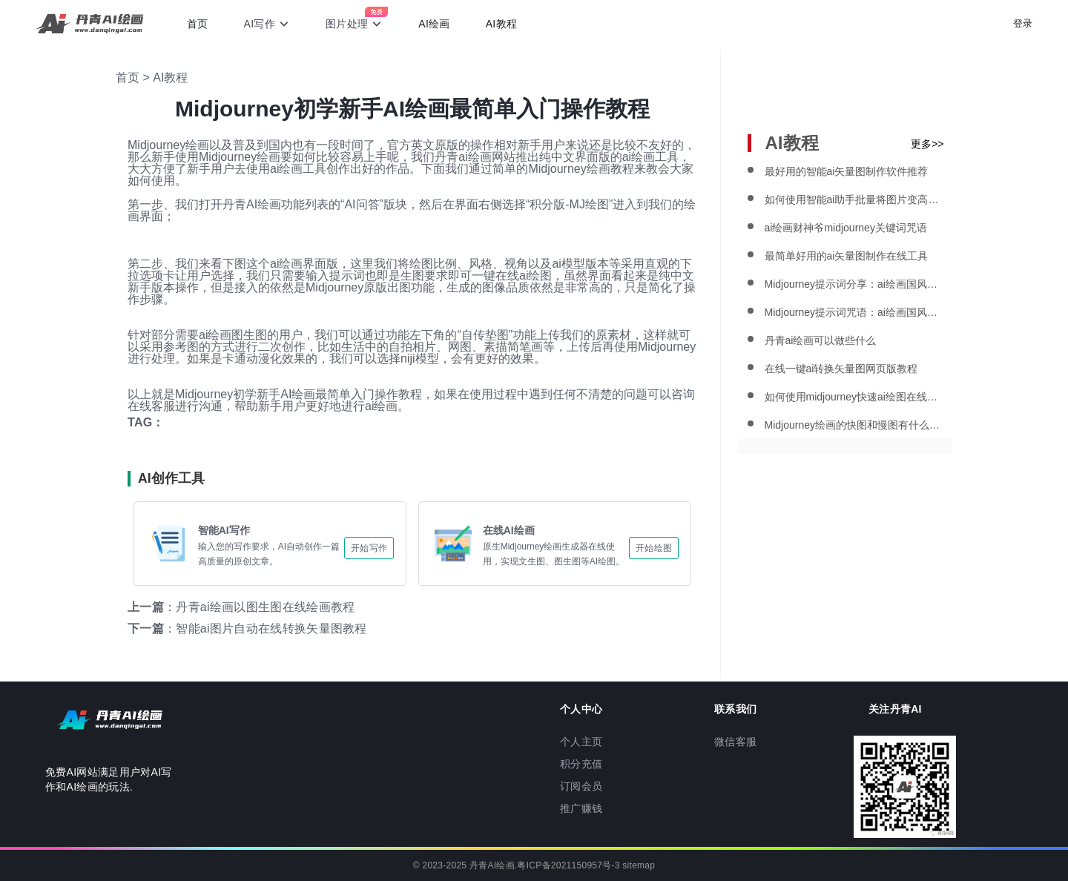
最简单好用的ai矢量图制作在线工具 (847, 256)
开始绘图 (654, 548)
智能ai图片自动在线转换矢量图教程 (271, 628)
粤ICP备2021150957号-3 (568, 865)
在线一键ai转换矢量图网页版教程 (841, 368)
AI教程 (501, 24)
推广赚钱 (581, 808)
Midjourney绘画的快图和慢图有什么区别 (854, 425)
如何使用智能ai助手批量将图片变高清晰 (854, 199)
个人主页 (581, 742)
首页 (197, 24)
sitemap (638, 865)
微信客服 (735, 742)
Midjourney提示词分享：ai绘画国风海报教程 (854, 284)
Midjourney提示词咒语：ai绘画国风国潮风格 (854, 312)
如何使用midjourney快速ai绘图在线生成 (854, 397)
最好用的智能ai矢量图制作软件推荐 (847, 171)
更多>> (927, 144)
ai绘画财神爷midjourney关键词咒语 (846, 228)
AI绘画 (433, 24)
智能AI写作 (224, 530)
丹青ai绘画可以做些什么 (821, 340)
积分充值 (581, 764)
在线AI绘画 (509, 530)
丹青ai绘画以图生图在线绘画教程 (265, 607)
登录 (1022, 23)
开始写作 (369, 548)
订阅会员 (581, 786)
